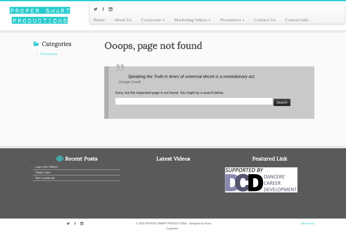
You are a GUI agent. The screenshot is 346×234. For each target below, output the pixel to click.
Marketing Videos (192, 19)
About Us (123, 19)
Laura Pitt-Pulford (46, 167)
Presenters (232, 19)
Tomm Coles (42, 172)
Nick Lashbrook (45, 178)
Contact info (297, 19)
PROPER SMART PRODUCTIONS (166, 223)
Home (99, 19)
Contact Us (264, 19)
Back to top (307, 223)
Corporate (153, 19)
